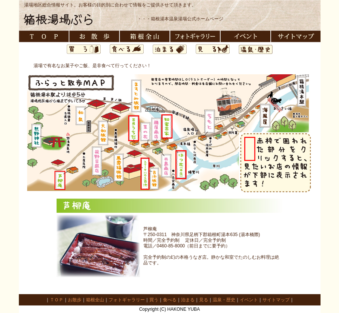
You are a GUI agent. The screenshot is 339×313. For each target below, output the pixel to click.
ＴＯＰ (56, 299)
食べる (169, 299)
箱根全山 (95, 299)
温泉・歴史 (224, 299)
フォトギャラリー (127, 299)
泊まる (188, 299)
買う (153, 299)
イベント (249, 299)
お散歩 (74, 299)
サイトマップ (276, 299)
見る (203, 299)
